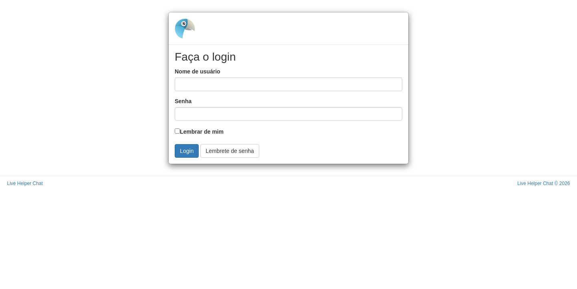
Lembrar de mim (199, 131)
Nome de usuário (197, 71)
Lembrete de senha (230, 151)
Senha (183, 101)
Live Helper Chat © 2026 (543, 183)
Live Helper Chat (25, 183)
